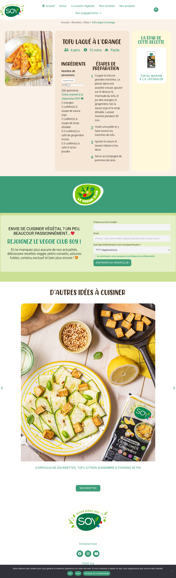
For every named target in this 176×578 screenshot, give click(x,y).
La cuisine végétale (83, 6)
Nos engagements (88, 13)
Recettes (76, 22)
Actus (62, 6)
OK (70, 573)
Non (78, 573)
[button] (156, 9)
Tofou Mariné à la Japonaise (151, 77)
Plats (86, 22)
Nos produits (127, 6)
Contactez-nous (88, 543)
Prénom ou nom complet (105, 222)
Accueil (65, 22)
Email (96, 233)
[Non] (172, 571)
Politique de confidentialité (97, 573)
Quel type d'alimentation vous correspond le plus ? (117, 244)
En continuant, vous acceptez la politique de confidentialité (126, 256)
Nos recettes (107, 6)
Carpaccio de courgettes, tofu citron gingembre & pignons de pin (88, 468)
